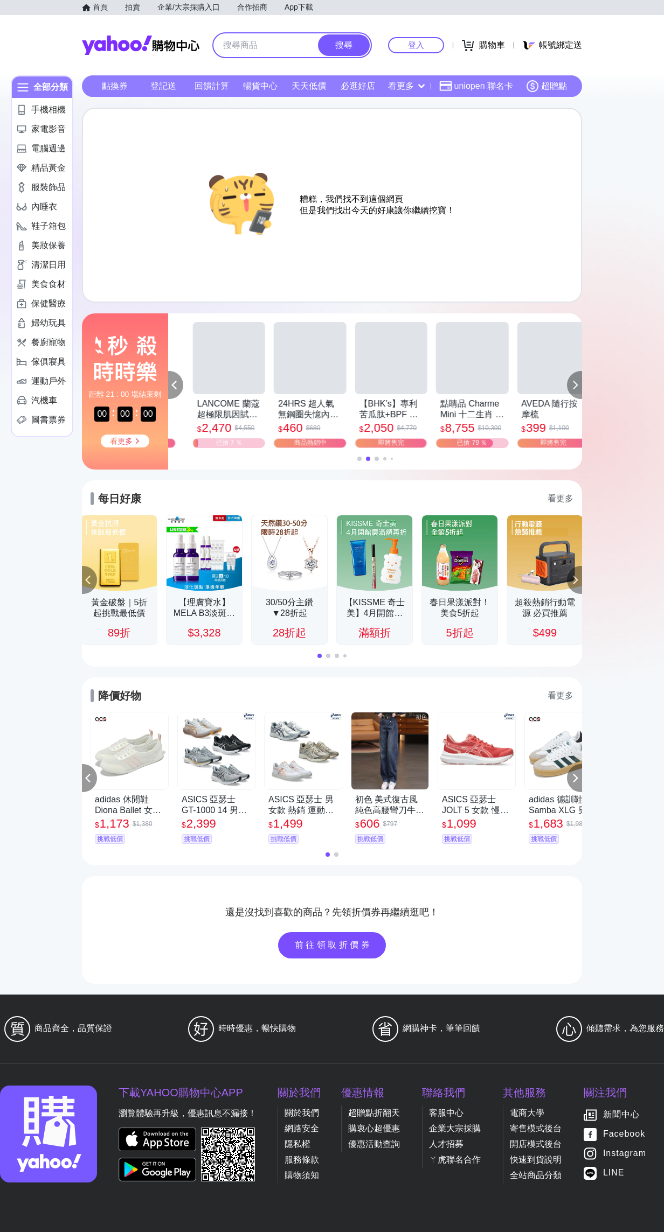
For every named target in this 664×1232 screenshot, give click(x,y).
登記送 (163, 85)
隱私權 (297, 1144)
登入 (416, 45)
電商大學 (527, 1112)
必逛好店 (358, 85)
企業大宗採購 (455, 1128)
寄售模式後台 (536, 1128)
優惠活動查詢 (374, 1144)
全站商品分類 (536, 1175)
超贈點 (546, 86)
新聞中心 (621, 1114)
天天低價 (309, 85)
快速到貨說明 (536, 1159)
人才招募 (446, 1144)
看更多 (406, 85)
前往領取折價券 (333, 944)
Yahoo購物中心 (140, 45)
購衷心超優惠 (374, 1128)
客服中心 (446, 1112)
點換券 (115, 85)
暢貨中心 (260, 85)
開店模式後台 (536, 1144)
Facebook (624, 1134)
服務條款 (302, 1159)
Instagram (624, 1153)
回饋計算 (212, 85)
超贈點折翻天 (374, 1112)
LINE (614, 1173)
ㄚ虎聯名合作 (455, 1159)
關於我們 (302, 1112)
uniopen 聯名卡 (476, 86)
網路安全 (302, 1128)
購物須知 (302, 1175)
